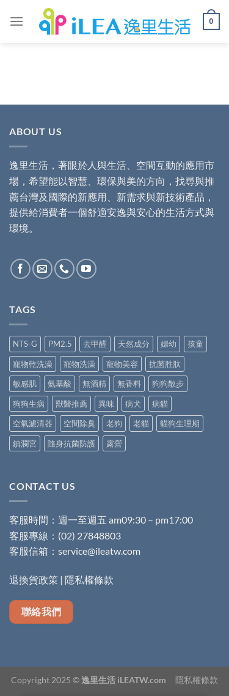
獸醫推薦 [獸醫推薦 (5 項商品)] (71, 404)
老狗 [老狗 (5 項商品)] (114, 423)
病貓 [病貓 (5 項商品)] (160, 404)
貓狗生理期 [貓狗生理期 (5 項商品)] (180, 423)
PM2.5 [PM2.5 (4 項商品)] (60, 344)
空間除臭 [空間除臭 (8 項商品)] (79, 423)
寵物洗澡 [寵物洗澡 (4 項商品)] (79, 364)
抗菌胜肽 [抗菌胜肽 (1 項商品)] (165, 364)
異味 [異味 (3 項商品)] (106, 404)
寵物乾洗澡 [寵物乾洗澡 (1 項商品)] (33, 364)
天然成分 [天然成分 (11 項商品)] (134, 344)
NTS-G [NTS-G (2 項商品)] (25, 344)
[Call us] (64, 269)
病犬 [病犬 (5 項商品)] (133, 404)
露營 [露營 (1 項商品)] (114, 443)
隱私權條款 (89, 579)
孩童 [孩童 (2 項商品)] (195, 344)
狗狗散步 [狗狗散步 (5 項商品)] (168, 383)
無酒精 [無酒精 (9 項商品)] (94, 383)
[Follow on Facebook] (20, 269)
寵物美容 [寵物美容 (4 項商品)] (122, 364)
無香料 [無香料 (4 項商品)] (129, 383)
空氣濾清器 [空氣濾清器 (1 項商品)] (33, 423)
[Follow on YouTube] (86, 269)
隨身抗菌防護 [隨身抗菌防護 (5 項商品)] (71, 443)
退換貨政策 (33, 579)
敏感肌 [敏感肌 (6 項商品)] (25, 383)
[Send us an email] (42, 269)
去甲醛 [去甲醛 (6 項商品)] (95, 344)
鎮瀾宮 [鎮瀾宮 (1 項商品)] (25, 443)
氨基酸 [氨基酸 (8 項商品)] (59, 383)
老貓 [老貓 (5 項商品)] (141, 423)
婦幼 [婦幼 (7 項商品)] (168, 344)
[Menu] (16, 21)
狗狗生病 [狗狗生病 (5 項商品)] (29, 404)
